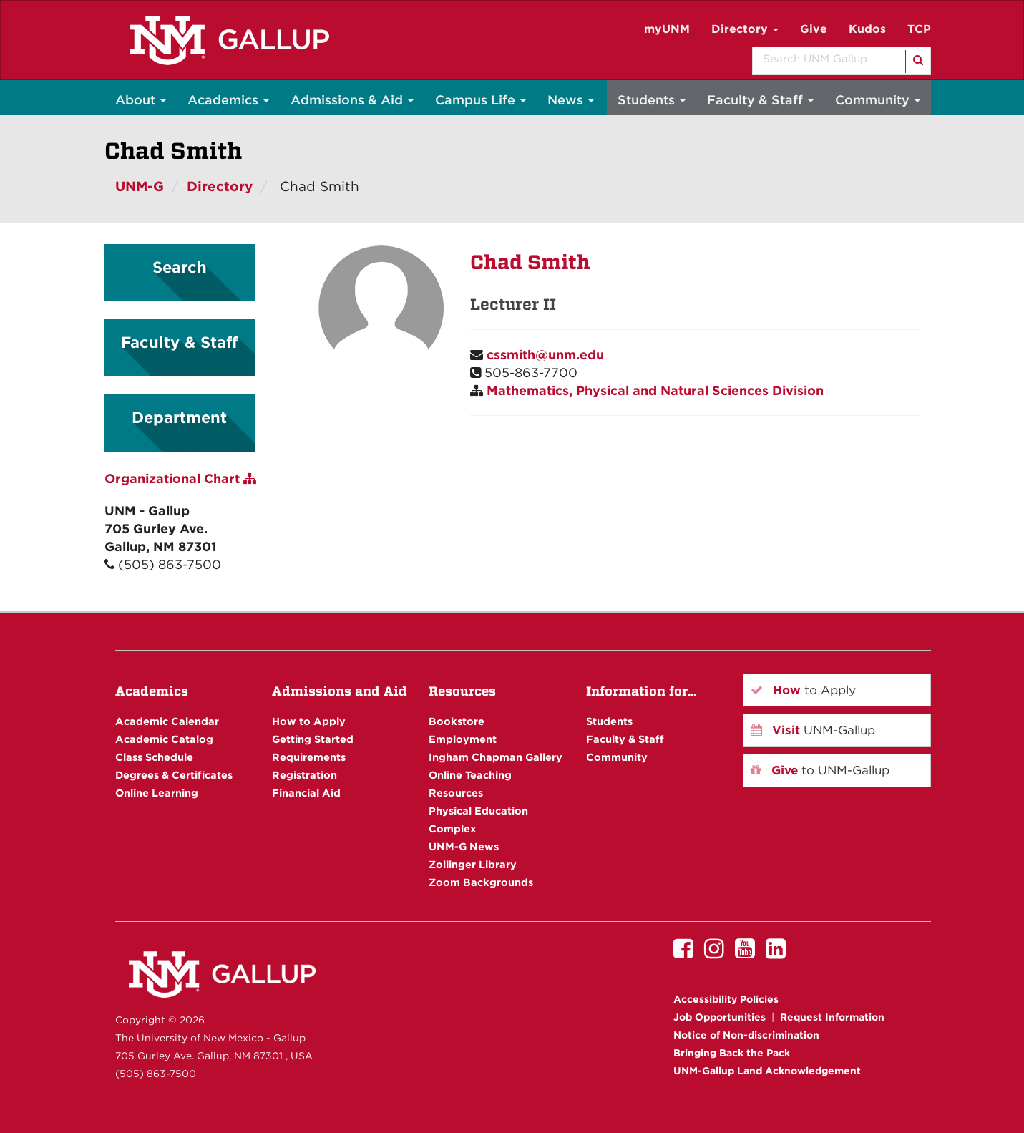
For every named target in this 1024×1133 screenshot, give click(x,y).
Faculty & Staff (760, 99)
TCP (919, 29)
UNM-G (139, 186)
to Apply (803, 690)
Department (179, 417)
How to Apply (309, 721)
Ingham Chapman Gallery (495, 757)
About (140, 99)
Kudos (867, 29)
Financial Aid (306, 793)
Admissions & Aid (352, 99)
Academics (228, 99)
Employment (463, 739)
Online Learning (156, 793)
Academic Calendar (167, 721)
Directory (745, 29)
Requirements (309, 757)
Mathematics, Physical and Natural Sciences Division (655, 390)
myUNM (667, 29)
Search (179, 267)
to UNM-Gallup (820, 770)
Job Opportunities (719, 1017)
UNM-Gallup (813, 730)
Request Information (832, 1017)
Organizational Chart (180, 478)
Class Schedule (154, 757)
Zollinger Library (473, 864)
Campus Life (480, 99)
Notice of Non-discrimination (746, 1035)
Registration (304, 775)
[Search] (917, 61)
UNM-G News (464, 846)
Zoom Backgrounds (481, 882)
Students (652, 99)
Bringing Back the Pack (731, 1053)
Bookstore (456, 721)
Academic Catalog (164, 739)
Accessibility (726, 999)
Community (877, 99)
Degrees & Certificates (174, 775)
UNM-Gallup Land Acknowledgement (767, 1070)
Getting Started (312, 739)
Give (813, 29)
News (570, 99)
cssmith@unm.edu (545, 354)
